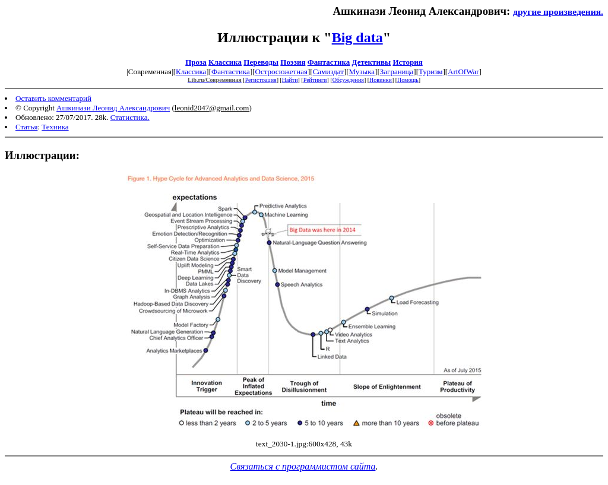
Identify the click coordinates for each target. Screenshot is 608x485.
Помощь (408, 80)
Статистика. (130, 117)
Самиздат (328, 71)
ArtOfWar (463, 71)
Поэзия (292, 62)
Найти (290, 80)
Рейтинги (315, 80)
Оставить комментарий (53, 98)
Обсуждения (348, 80)
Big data (357, 37)
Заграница (397, 71)
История (407, 62)
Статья (26, 126)
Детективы (371, 62)
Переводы (260, 62)
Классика (225, 62)
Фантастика (329, 62)
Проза (196, 62)
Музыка (362, 71)
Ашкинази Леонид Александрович (113, 107)
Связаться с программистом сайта (303, 466)
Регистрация (261, 80)
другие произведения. (558, 12)
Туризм (430, 71)
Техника (55, 126)
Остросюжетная (281, 71)
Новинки (380, 80)
